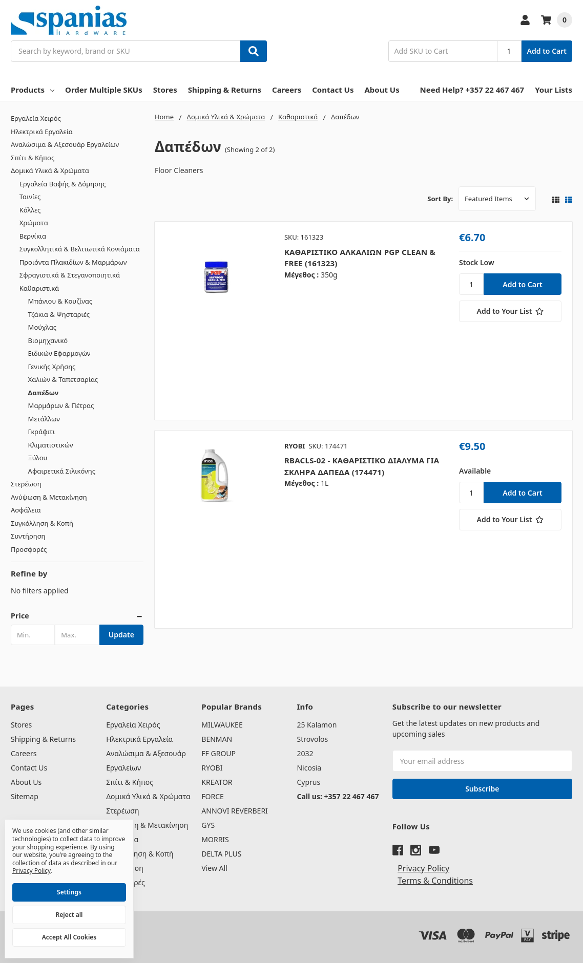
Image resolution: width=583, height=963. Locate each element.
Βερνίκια (32, 236)
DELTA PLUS (221, 854)
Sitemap (24, 796)
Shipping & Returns (224, 89)
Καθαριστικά (39, 288)
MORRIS (214, 839)
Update (121, 634)
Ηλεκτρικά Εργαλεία (42, 131)
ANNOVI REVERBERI (234, 811)
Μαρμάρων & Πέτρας (61, 405)
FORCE (212, 796)
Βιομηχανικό (48, 340)
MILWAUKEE (221, 725)
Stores (165, 89)
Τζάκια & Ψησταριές (59, 314)
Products (32, 89)
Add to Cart (547, 51)
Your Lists (553, 89)
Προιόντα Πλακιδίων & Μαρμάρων (73, 262)
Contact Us (332, 89)
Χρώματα (33, 222)
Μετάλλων (44, 418)
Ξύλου (38, 457)
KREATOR (216, 782)
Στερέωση (26, 483)
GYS (208, 825)
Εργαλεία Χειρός (36, 118)
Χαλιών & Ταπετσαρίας (63, 379)
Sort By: (440, 198)
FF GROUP (218, 753)
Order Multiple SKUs (103, 89)
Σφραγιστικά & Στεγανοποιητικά (69, 275)
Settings (69, 892)
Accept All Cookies (69, 937)
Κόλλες (29, 210)
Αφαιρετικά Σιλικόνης (61, 471)
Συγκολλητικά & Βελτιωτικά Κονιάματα (79, 248)
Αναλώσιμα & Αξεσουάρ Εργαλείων (65, 144)
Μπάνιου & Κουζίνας (60, 301)
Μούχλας (42, 327)
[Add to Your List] (510, 311)
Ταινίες (30, 196)
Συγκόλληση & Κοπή (42, 523)
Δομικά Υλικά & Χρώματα (50, 170)
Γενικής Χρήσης (52, 366)
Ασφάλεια (26, 510)
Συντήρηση (28, 536)
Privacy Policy (423, 868)
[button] (77, 616)
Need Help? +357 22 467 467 (472, 89)
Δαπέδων (43, 392)
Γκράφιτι (41, 431)
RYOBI (211, 768)
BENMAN (216, 739)
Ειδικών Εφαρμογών (59, 353)
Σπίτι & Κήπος (32, 157)
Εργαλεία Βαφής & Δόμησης (62, 183)
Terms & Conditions (435, 880)
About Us (381, 89)
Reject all (69, 914)
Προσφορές (29, 549)
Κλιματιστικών (50, 445)
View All (214, 868)
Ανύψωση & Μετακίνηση (49, 497)
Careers (286, 89)
